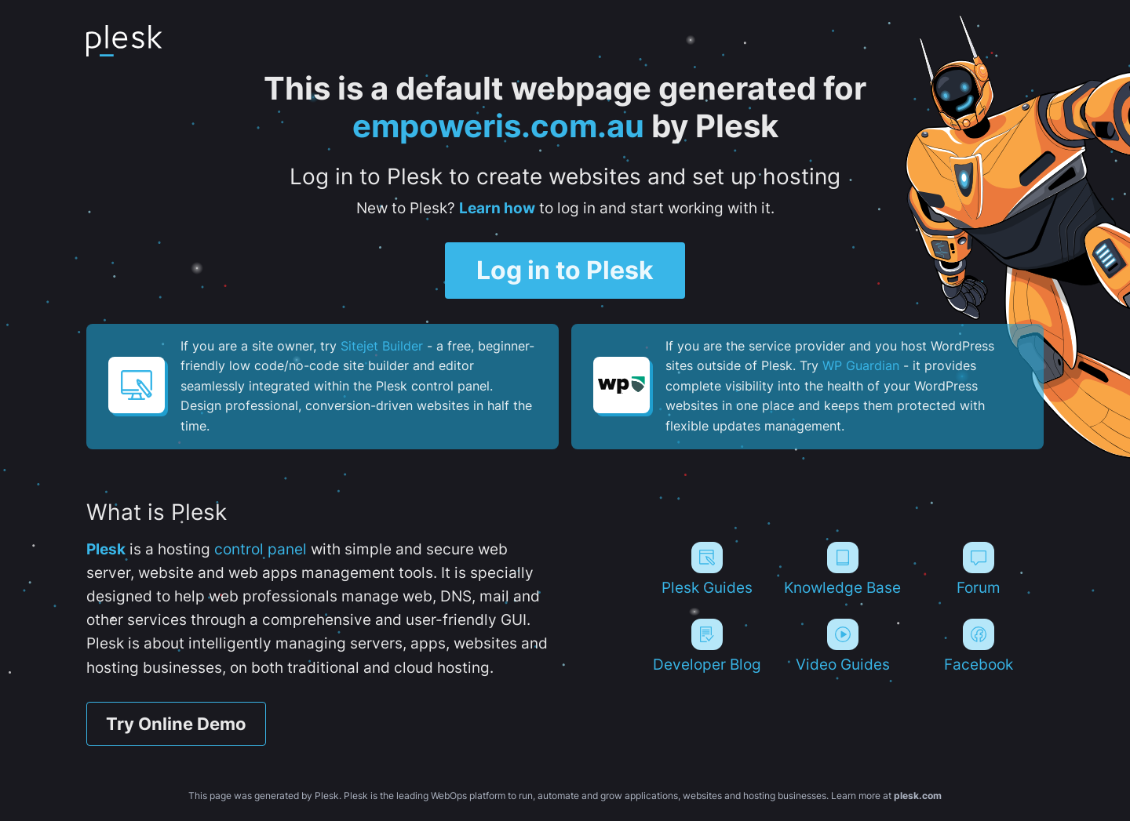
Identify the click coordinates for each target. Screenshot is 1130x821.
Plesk (106, 549)
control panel (260, 549)
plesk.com (918, 795)
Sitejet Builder (382, 346)
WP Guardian (860, 365)
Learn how (497, 208)
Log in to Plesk (565, 270)
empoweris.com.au (498, 126)
